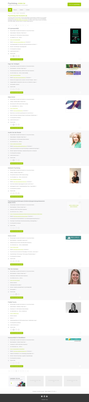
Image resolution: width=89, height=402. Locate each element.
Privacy (47, 399)
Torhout (18, 207)
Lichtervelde (19, 240)
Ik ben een (74, 4)
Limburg (11, 101)
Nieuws (15, 9)
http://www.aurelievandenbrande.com (20, 146)
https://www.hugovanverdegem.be (19, 77)
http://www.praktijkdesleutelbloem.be (19, 351)
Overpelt (15, 172)
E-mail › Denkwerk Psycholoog (15, 179)
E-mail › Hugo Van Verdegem (15, 75)
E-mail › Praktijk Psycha (14, 313)
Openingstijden (13, 289)
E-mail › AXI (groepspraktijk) (15, 39)
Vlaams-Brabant (13, 32)
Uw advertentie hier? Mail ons (35, 381)
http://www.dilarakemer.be (18, 110)
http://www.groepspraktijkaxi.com (19, 42)
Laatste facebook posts (14, 51)
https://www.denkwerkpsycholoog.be (19, 181)
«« (9, 25)
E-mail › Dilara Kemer (14, 108)
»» (27, 25)
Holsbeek (18, 306)
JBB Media (43, 399)
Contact (27, 9)
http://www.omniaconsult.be (18, 249)
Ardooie (18, 273)
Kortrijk (18, 342)
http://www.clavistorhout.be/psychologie (20, 216)
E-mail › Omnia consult (14, 247)
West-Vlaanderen (13, 207)
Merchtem (18, 32)
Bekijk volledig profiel (16, 59)
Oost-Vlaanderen (13, 68)
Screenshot (28, 42)
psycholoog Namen (17, 18)
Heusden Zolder (17, 101)
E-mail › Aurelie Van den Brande (16, 143)
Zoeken (21, 9)
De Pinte (18, 68)
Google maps (24, 32)
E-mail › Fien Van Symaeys (15, 280)
